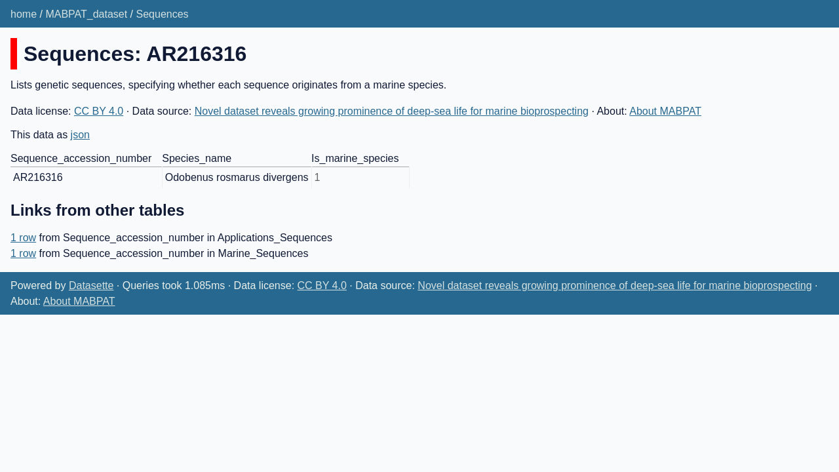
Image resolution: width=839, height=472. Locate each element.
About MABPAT (665, 111)
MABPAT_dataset (86, 14)
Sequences (162, 14)
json (80, 134)
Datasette (91, 285)
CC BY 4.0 (98, 111)
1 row (23, 237)
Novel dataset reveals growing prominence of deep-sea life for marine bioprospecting (392, 111)
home (23, 14)
